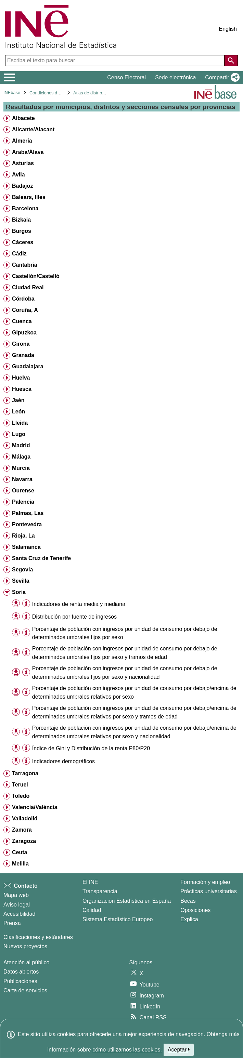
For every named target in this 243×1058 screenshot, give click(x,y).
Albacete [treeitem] (23, 118)
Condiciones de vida (49, 92)
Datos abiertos (21, 972)
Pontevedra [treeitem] (27, 524)
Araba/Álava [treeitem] (28, 152)
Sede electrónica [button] (175, 77)
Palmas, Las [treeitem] (28, 513)
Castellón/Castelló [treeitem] (36, 276)
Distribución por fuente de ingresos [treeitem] (74, 617)
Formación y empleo (205, 882)
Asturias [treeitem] (23, 163)
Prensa (12, 923)
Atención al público (26, 962)
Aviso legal (16, 905)
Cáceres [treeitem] (22, 242)
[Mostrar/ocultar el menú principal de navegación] (9, 77)
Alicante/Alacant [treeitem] (33, 129)
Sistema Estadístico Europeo (117, 919)
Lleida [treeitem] (20, 423)
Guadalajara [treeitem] (27, 366)
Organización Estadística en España (126, 901)
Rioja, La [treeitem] (23, 536)
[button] (221, 77)
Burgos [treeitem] (21, 231)
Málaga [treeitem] (21, 457)
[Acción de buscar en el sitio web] (231, 60)
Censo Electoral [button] (126, 77)
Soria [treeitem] (19, 592)
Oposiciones (195, 910)
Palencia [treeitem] (23, 502)
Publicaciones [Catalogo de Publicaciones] (20, 981)
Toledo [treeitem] (20, 796)
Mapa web (16, 895)
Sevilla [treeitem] (20, 581)
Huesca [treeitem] (21, 389)
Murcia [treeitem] (21, 468)
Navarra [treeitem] (22, 479)
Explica (189, 919)
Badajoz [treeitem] (22, 186)
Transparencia (99, 891)
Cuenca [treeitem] (22, 321)
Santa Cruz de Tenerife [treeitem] (41, 558)
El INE (90, 882)
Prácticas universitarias (208, 891)
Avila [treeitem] (18, 174)
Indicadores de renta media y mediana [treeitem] (78, 604)
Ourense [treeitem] (23, 490)
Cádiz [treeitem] (19, 253)
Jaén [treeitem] (18, 400)
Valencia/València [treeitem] (34, 807)
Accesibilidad (19, 914)
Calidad (91, 910)
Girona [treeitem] (21, 344)
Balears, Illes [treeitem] (29, 197)
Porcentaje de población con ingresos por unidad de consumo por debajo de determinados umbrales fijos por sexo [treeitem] (124, 633)
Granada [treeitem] (23, 355)
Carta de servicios (25, 990)
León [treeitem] (18, 411)
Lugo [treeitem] (18, 434)
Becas (187, 901)
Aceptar (179, 1049)
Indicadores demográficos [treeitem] (63, 761)
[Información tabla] (26, 603)
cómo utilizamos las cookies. (127, 1050)
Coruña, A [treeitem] (25, 310)
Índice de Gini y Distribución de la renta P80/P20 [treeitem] (91, 748)
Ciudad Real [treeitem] (27, 287)
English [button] (228, 29)
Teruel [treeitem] (20, 785)
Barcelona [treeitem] (25, 208)
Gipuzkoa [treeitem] (24, 332)
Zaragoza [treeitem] (24, 841)
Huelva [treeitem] (21, 378)
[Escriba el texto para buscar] (115, 60)
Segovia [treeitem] (22, 569)
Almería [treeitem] (22, 141)
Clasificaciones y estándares (38, 937)
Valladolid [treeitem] (25, 818)
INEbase (11, 92)
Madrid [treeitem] (21, 445)
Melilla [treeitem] (20, 864)
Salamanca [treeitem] (26, 547)
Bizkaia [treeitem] (21, 220)
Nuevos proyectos (25, 946)
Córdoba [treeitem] (23, 299)
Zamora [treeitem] (22, 830)
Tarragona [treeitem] (25, 773)
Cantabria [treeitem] (24, 265)
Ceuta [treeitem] (19, 852)
